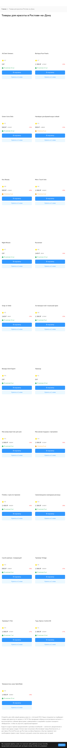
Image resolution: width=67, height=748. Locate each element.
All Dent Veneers (7, 53)
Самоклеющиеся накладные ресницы (47, 495)
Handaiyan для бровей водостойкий (47, 117)
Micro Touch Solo (40, 180)
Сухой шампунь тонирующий (12, 558)
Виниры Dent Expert (8, 369)
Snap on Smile (6, 306)
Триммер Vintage (41, 558)
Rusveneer (38, 243)
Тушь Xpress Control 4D (43, 621)
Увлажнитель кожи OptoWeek (12, 684)
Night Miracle (6, 243)
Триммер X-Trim (7, 621)
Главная (4, 9)
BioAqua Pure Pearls (42, 53)
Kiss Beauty (5, 180)
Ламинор (38, 369)
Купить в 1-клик (16, 77)
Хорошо (61, 745)
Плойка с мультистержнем (11, 495)
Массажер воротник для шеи (12, 432)
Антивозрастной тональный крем (46, 306)
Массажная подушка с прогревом (46, 432)
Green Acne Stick (7, 117)
